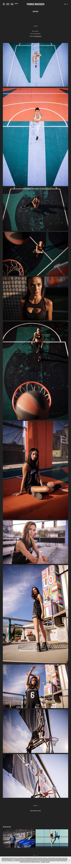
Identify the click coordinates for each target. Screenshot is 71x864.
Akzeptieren (43, 862)
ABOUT (4, 4)
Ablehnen (47, 862)
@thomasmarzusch (37, 36)
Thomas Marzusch (35, 4)
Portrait (16, 3)
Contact (7, 4)
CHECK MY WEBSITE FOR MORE (35, 810)
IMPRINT (12, 4)
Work (4, 3)
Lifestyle (7, 3)
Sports (12, 3)
